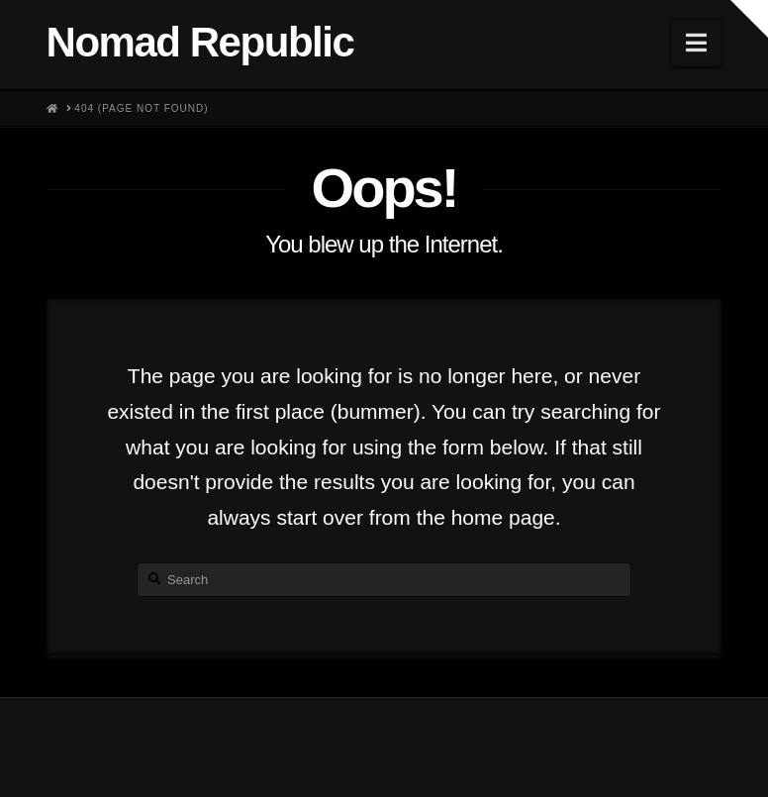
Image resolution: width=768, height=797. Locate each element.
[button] (696, 43)
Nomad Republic (200, 42)
